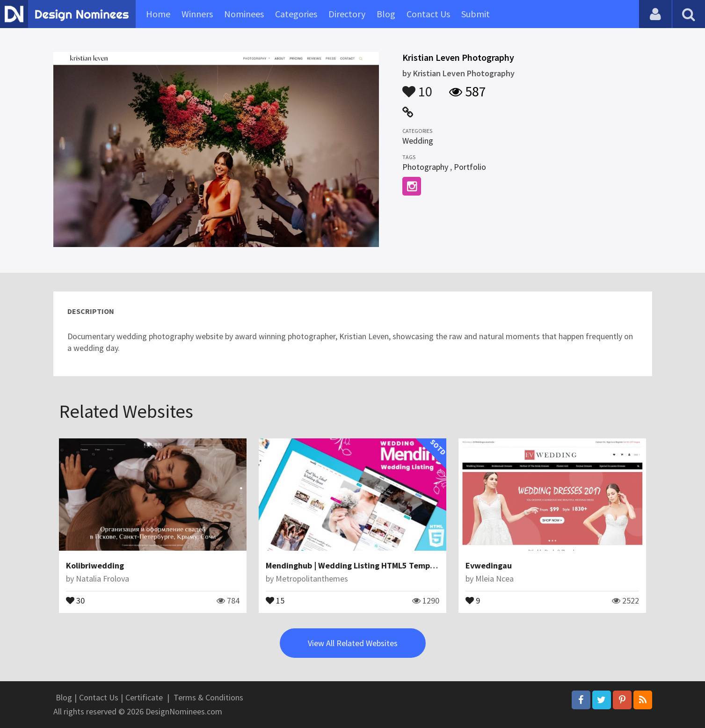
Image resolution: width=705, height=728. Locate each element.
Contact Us (428, 14)
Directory (346, 14)
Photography (425, 166)
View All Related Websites (353, 643)
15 (275, 599)
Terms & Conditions (208, 697)
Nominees (244, 14)
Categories (296, 14)
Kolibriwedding (95, 565)
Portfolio (470, 166)
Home (158, 14)
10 (417, 87)
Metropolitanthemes (312, 578)
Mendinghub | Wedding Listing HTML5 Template (355, 565)
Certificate (144, 697)
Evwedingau (488, 565)
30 (75, 599)
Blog (386, 14)
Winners (197, 14)
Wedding (417, 140)
